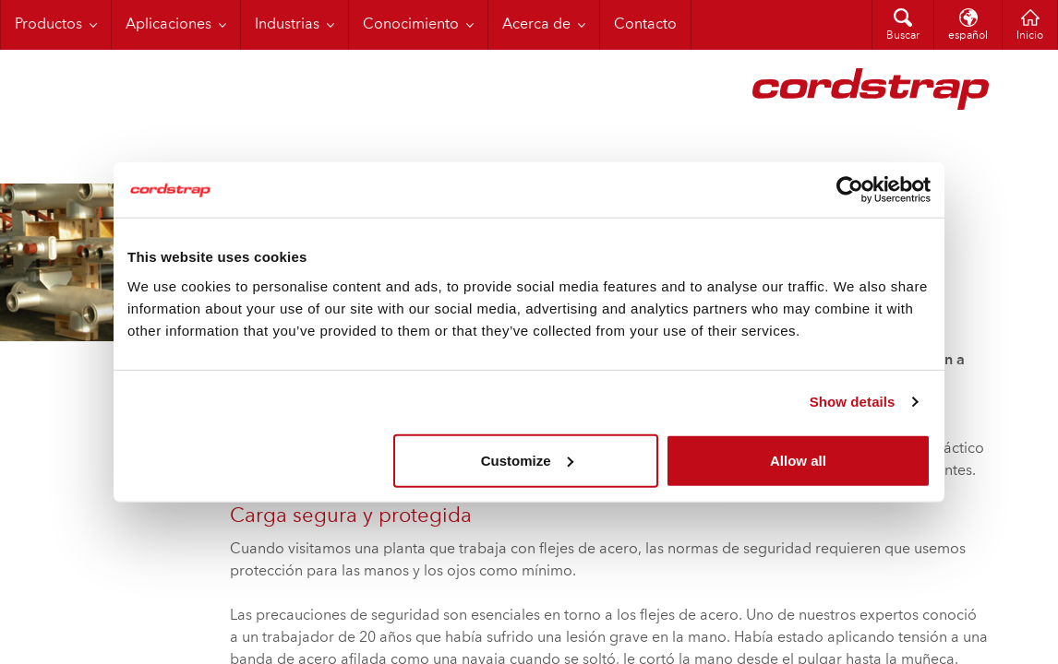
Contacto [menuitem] (645, 25)
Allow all (798, 460)
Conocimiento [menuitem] (411, 25)
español (968, 36)
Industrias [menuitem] (287, 25)
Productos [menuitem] (48, 25)
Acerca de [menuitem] (536, 25)
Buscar (903, 36)
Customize (527, 460)
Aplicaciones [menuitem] (168, 25)
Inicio (1029, 36)
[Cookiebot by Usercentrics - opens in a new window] (850, 190)
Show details (853, 401)
